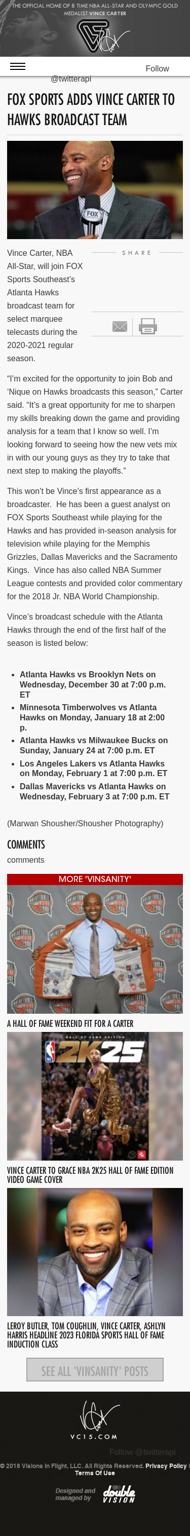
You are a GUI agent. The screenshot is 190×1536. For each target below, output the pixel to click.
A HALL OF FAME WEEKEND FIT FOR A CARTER (70, 1022)
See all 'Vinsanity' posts (95, 1369)
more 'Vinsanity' (95, 880)
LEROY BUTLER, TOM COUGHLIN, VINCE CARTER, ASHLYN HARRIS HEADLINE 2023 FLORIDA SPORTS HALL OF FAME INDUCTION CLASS (86, 1334)
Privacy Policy (166, 1466)
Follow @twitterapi (142, 1452)
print (148, 326)
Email (119, 326)
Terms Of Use (95, 1473)
